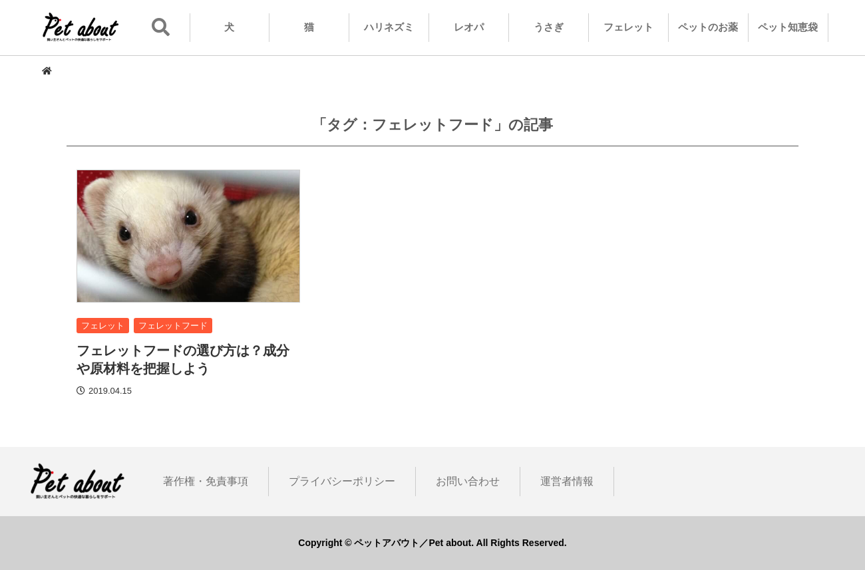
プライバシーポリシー (342, 481)
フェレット (628, 27)
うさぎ (549, 27)
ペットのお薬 (708, 27)
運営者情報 (567, 481)
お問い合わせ (468, 481)
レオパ (469, 27)
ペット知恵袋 (788, 27)
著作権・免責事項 (205, 481)
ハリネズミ (389, 27)
